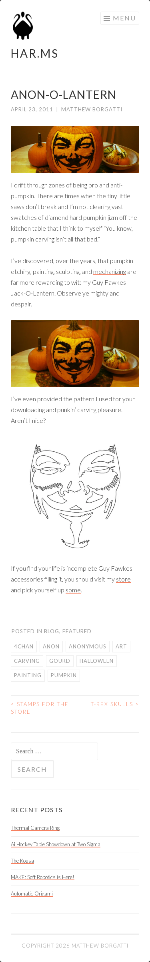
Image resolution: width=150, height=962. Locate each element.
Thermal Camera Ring (35, 828)
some (73, 590)
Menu (124, 18)
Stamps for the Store (40, 708)
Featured (77, 631)
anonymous (87, 646)
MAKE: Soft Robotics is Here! (42, 877)
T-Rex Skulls (115, 704)
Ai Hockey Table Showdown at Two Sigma (55, 844)
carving (27, 661)
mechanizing (109, 271)
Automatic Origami (32, 893)
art (121, 646)
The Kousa (22, 860)
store (123, 579)
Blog (51, 631)
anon (51, 646)
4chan (24, 646)
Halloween (97, 661)
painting (28, 675)
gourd (59, 661)
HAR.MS (35, 53)
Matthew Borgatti (91, 109)
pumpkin (64, 675)
